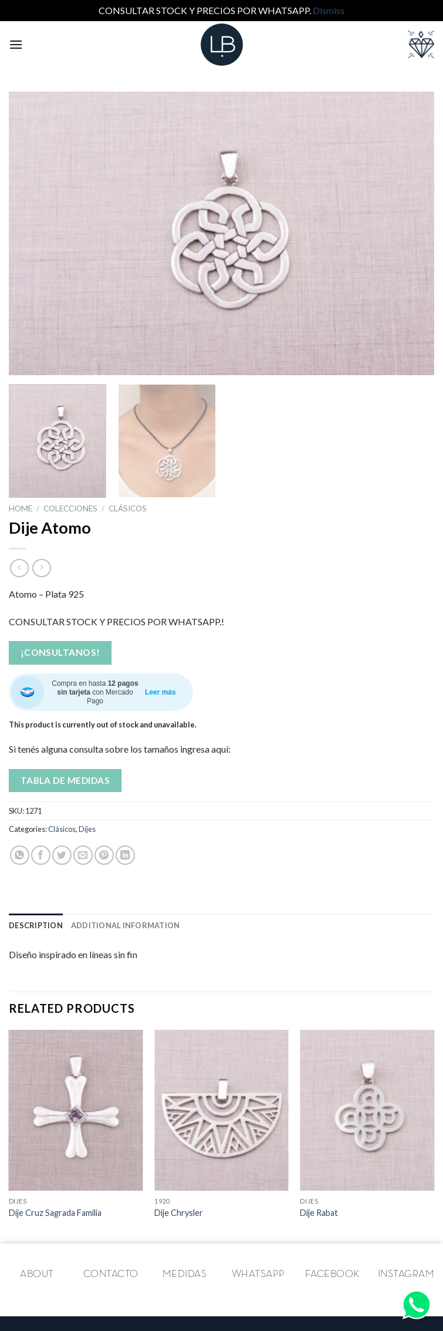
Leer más (160, 692)
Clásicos (128, 508)
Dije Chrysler (178, 1213)
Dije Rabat (319, 1213)
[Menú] (16, 44)
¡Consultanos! (60, 652)
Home (20, 508)
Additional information (125, 925)
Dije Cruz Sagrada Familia (55, 1213)
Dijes (87, 829)
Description (36, 925)
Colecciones (70, 508)
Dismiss (328, 10)
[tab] (36, 925)
